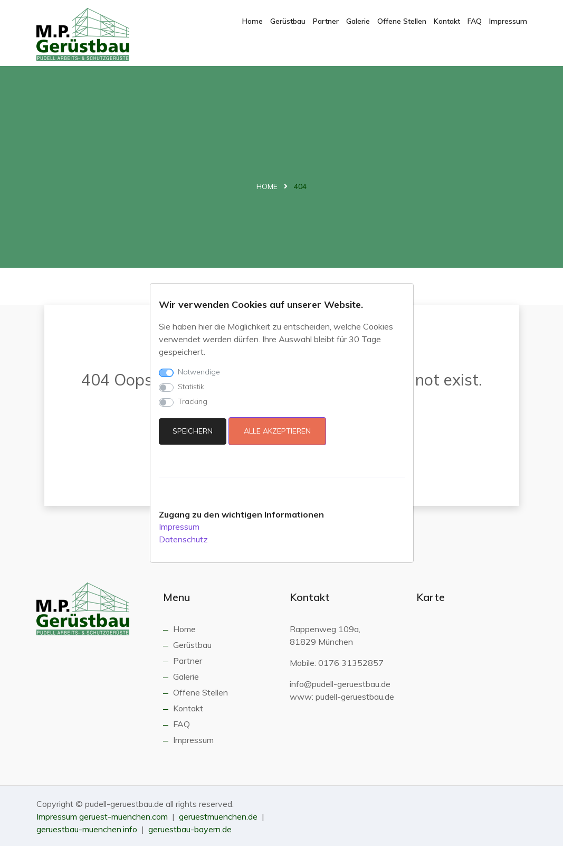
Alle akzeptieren (277, 431)
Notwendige (199, 372)
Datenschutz (183, 539)
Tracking (192, 401)
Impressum (179, 526)
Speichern (193, 431)
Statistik (191, 386)
